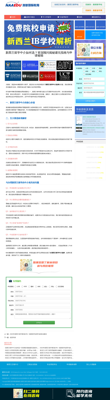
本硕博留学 (62, 17)
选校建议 (83, 152)
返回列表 (13, 337)
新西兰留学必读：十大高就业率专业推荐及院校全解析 (57, 355)
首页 (12, 17)
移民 (79, 17)
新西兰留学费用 (79, 27)
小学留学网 (59, 384)
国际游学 (65, 384)
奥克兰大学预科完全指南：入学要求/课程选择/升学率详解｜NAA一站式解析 (29, 358)
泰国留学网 (43, 384)
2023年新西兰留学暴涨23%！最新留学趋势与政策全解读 (28, 334)
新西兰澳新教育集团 (89, 117)
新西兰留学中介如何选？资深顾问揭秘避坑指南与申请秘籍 (24, 348)
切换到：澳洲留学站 (93, 5)
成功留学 (83, 178)
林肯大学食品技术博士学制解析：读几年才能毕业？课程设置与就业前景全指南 (65, 358)
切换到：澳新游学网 (93, 10)
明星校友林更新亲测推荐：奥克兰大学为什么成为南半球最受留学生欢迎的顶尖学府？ (32, 353)
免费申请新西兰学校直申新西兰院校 (97, 34)
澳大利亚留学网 (73, 384)
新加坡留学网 (35, 384)
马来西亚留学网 (51, 384)
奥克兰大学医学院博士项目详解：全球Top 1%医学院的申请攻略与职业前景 (29, 350)
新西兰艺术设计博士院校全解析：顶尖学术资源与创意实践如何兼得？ (62, 353)
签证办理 (83, 162)
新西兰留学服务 (100, 27)
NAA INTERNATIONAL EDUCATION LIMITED (53, 378)
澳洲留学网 (27, 384)
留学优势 (79, 37)
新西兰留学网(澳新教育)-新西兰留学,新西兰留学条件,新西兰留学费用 (26, 381)
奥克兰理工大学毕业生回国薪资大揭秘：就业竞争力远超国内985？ (26, 355)
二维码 (69, 381)
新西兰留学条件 (90, 27)
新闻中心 (96, 17)
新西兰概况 (29, 17)
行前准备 (83, 168)
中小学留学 (46, 17)
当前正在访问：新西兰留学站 (66, 5)
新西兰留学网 (19, 384)
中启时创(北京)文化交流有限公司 (20, 378)
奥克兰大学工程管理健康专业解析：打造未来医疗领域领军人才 (60, 350)
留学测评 (83, 147)
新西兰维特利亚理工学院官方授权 (94, 128)
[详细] (102, 147)
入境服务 (83, 173)
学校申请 (83, 157)
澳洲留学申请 (60, 162)
